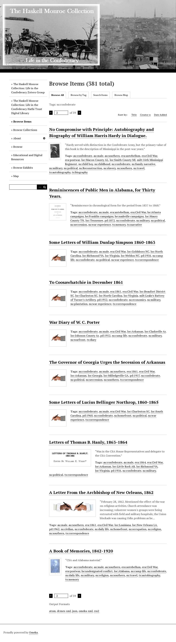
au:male (98, 156)
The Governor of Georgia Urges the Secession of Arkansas (107, 362)
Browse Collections (25, 130)
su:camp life (119, 335)
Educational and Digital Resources (26, 157)
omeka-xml (86, 611)
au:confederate (82, 156)
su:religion (154, 529)
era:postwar (72, 160)
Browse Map (121, 95)
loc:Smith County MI (123, 160)
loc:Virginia (112, 256)
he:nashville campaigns (129, 216)
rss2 (96, 611)
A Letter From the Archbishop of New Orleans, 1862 (101, 492)
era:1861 (115, 291)
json (74, 611)
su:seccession (78, 224)
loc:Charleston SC (86, 295)
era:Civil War (149, 156)
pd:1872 (109, 220)
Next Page (79, 113)
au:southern (112, 156)
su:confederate (121, 164)
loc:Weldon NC (130, 256)
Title (134, 114)
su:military (55, 168)
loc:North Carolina (110, 295)
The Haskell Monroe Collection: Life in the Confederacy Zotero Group (28, 88)
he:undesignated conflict (97, 571)
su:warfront (77, 340)
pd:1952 (102, 300)
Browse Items (22, 121)
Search (44, 187)
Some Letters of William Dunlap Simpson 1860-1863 (102, 242)
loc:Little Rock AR (123, 466)
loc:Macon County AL (94, 160)
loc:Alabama (121, 571)
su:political (71, 168)
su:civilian (67, 529)
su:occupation (137, 529)
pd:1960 (87, 415)
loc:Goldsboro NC (138, 251)
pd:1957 (135, 375)
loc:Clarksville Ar (155, 331)
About (17, 138)
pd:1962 (54, 529)
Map (16, 176)
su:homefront (122, 415)
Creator (144, 114)
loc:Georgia (95, 375)
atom (52, 611)
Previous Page (51, 113)
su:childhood (102, 164)
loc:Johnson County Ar (84, 335)
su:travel (138, 168)
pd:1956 (146, 256)
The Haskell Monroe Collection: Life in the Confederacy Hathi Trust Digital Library (26, 107)
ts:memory (119, 224)
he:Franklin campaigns (99, 216)
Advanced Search (39, 187)
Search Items (100, 95)
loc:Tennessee (94, 220)
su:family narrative (143, 164)
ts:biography (80, 172)
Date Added (160, 114)
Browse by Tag (78, 95)
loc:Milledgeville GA (115, 375)
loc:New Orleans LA (144, 525)
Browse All (57, 95)
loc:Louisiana (122, 525)
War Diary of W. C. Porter (74, 322)
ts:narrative (134, 224)
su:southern (124, 168)
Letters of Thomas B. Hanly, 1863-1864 (88, 442)
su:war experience (99, 224)
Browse (17, 147)
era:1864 (140, 462)
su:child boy (85, 164)
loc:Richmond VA (93, 256)
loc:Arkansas (135, 331)
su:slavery (109, 168)
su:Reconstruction (90, 168)
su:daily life (102, 529)
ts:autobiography (59, 172)
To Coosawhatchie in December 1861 (86, 282)
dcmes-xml (64, 611)
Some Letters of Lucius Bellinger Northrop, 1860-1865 (103, 402)
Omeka (33, 632)
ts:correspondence (147, 260)
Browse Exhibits (23, 168)
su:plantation (78, 304)
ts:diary (91, 340)
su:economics (137, 300)
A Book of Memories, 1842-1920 (81, 551)
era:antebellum (130, 156)
